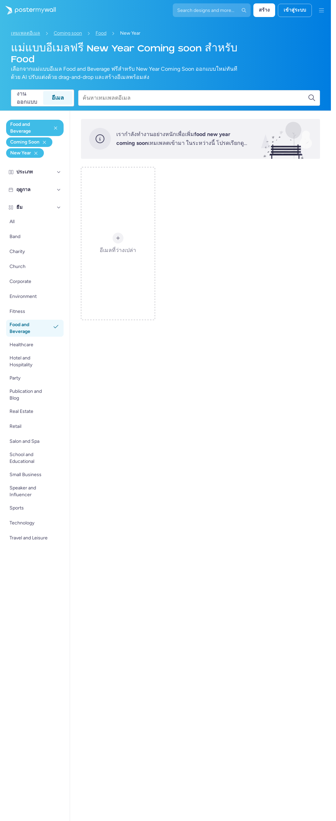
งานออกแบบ (27, 98)
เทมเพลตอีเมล (25, 33)
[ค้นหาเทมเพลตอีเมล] (195, 98)
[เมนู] (321, 10)
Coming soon (68, 33)
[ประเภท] (59, 171)
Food (101, 33)
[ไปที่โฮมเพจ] (28, 10)
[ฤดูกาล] (59, 189)
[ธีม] (59, 207)
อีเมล (58, 98)
